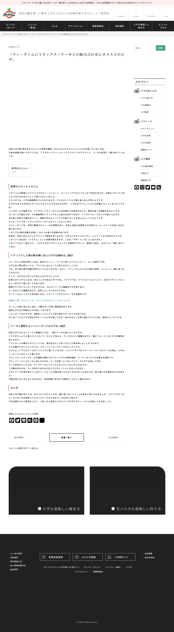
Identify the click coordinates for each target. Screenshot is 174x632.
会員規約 (14, 557)
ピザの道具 (146, 142)
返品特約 (14, 569)
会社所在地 (149, 557)
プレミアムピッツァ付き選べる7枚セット (62, 567)
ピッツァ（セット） (93, 567)
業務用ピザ (146, 180)
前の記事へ (19, 437)
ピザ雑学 (145, 112)
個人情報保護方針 (18, 565)
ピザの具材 (146, 135)
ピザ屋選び (146, 105)
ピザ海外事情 (147, 166)
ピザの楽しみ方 (149, 90)
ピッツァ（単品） (114, 567)
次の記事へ (114, 437)
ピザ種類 (145, 158)
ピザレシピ (146, 121)
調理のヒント (147, 149)
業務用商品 (98, 571)
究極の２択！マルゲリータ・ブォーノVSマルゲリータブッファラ (39, 300)
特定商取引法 (16, 561)
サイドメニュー (148, 128)
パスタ (129, 567)
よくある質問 (16, 553)
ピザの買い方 (147, 98)
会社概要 (149, 553)
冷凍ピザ (145, 173)
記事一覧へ (66, 437)
